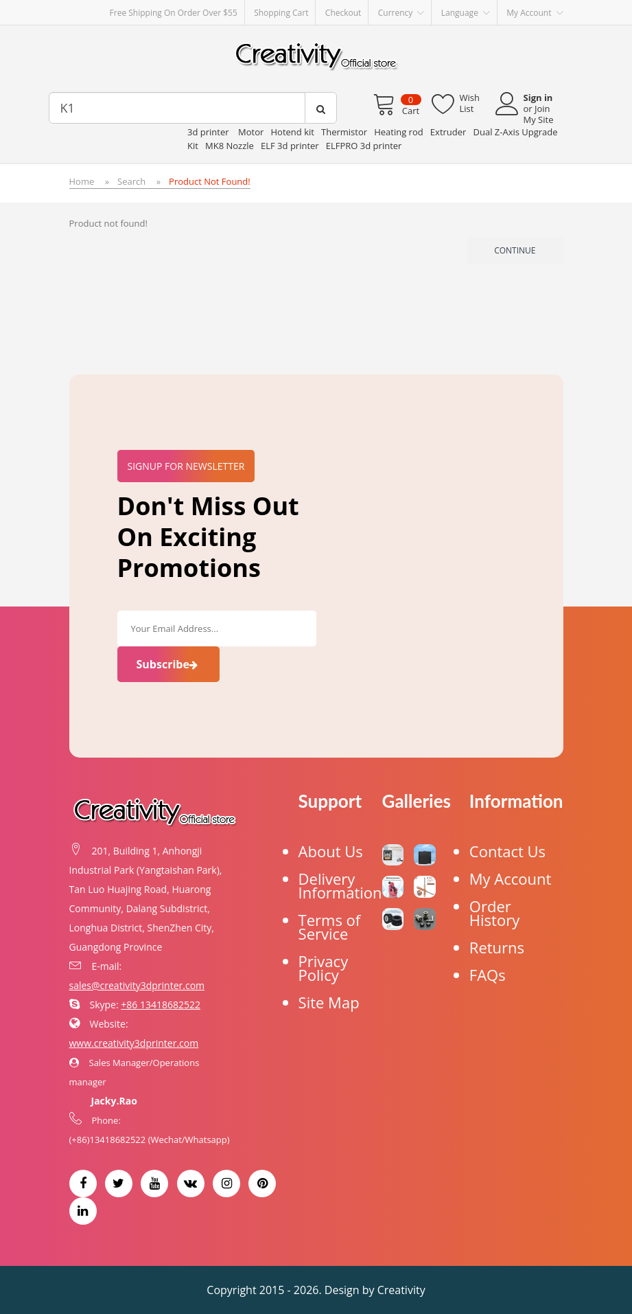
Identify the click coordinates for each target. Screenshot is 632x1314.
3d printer (209, 132)
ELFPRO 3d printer (364, 145)
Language (465, 13)
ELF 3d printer (290, 145)
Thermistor (344, 132)
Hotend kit (292, 132)
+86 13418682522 (160, 1004)
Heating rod (398, 132)
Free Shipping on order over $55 (173, 13)
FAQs (487, 974)
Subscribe (168, 664)
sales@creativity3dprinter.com (137, 985)
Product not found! (209, 181)
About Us (331, 851)
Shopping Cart (281, 13)
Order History (494, 913)
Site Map (329, 1002)
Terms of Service (330, 926)
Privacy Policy (324, 968)
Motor (251, 132)
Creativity (401, 1290)
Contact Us (507, 851)
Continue (514, 250)
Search (131, 181)
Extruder (448, 132)
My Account (510, 878)
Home (82, 181)
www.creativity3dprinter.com (134, 1043)
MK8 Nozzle (229, 145)
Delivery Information (340, 885)
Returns (496, 947)
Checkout (343, 13)
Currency (401, 13)
